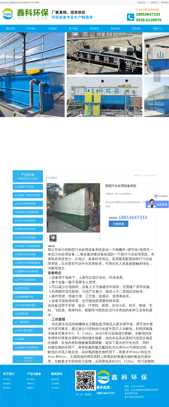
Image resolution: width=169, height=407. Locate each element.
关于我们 (7, 379)
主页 (144, 247)
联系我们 (165, 2)
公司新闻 (55, 384)
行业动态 (55, 388)
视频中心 (31, 388)
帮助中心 (31, 384)
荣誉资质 (7, 384)
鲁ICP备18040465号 (134, 397)
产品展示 (52, 249)
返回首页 (141, 2)
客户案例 (31, 379)
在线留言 (154, 2)
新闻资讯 (55, 379)
